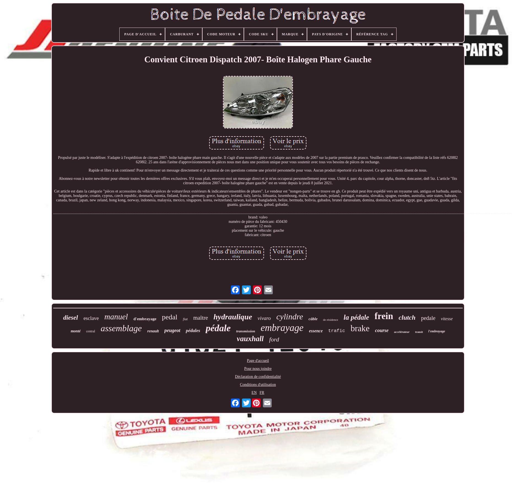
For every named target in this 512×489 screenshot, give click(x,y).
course (382, 330)
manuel (116, 316)
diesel (70, 317)
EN (254, 393)
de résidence (330, 319)
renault (153, 331)
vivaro (264, 318)
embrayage (282, 327)
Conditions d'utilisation (258, 385)
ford (274, 339)
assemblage (121, 328)
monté (76, 331)
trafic (336, 330)
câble (313, 319)
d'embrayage (144, 319)
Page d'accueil (258, 361)
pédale (218, 328)
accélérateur (401, 331)
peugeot (172, 330)
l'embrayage (437, 331)
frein (383, 316)
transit (419, 331)
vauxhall (250, 339)
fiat (185, 319)
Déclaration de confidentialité (258, 377)
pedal (169, 317)
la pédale (356, 317)
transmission (245, 331)
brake (360, 328)
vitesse (447, 318)
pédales (193, 330)
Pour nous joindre (258, 369)
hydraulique (233, 316)
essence (316, 330)
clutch (407, 317)
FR (262, 393)
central (90, 331)
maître (200, 317)
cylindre (289, 316)
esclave (91, 318)
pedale (428, 318)
